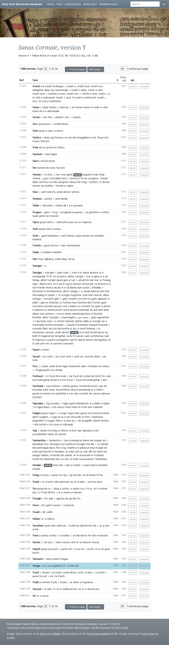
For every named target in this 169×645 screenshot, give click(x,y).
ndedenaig (78, 313)
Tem (35, 192)
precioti (96, 413)
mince (67, 492)
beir (74, 430)
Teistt (36, 349)
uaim (50, 205)
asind (86, 272)
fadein (44, 455)
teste (46, 349)
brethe (49, 324)
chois (43, 321)
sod (44, 101)
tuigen (51, 420)
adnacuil (84, 447)
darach (84, 525)
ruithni (105, 212)
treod (49, 481)
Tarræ (71, 259)
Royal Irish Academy (98, 633)
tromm (56, 505)
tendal (36, 469)
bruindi (98, 313)
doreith (48, 306)
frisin (68, 407)
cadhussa (67, 589)
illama (43, 283)
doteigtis (55, 444)
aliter (44, 280)
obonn (74, 389)
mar (90, 295)
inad (92, 465)
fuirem (97, 302)
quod (49, 147)
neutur (54, 245)
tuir (88, 276)
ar (109, 339)
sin (103, 321)
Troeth (36, 245)
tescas (66, 542)
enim (77, 413)
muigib (81, 444)
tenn (62, 107)
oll (65, 306)
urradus (55, 403)
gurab (72, 498)
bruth (58, 309)
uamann (78, 205)
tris (64, 380)
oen (42, 313)
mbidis (104, 444)
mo (100, 366)
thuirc (106, 366)
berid (66, 309)
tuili (47, 272)
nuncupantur (86, 459)
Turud (36, 356)
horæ (52, 161)
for (103, 376)
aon (90, 407)
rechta (49, 287)
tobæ (59, 205)
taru (50, 130)
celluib (68, 455)
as (51, 182)
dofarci (54, 380)
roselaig (73, 440)
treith (91, 90)
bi (71, 336)
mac (40, 259)
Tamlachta (39, 440)
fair (94, 525)
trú (41, 576)
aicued (57, 306)
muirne (98, 295)
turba (57, 229)
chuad (90, 589)
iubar (45, 107)
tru (46, 498)
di (91, 309)
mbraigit (68, 424)
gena (97, 276)
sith (38, 97)
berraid (80, 535)
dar (58, 459)
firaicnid (53, 302)
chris (68, 420)
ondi (34, 451)
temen (75, 192)
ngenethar (103, 317)
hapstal (40, 339)
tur (44, 356)
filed (44, 328)
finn (87, 417)
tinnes (79, 107)
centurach (87, 283)
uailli (49, 512)
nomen (41, 167)
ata (34, 492)
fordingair (58, 86)
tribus (60, 147)
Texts (59, 4)
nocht (90, 549)
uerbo (76, 488)
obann (43, 430)
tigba (66, 403)
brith (98, 376)
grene (78, 212)
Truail (35, 512)
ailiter (71, 276)
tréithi (85, 93)
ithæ (102, 174)
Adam (73, 306)
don (76, 393)
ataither (103, 465)
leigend (46, 336)
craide (44, 366)
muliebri (47, 252)
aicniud (94, 272)
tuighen (43, 417)
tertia (44, 161)
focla (52, 376)
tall (76, 565)
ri (75, 86)
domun (77, 283)
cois (54, 328)
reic (45, 117)
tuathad (99, 455)
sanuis (76, 117)
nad (107, 336)
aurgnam (63, 182)
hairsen (77, 492)
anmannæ (84, 389)
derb (106, 309)
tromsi (67, 505)
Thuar (100, 137)
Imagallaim (83, 137)
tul (49, 549)
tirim (68, 356)
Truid (35, 481)
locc (47, 182)
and (64, 178)
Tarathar (38, 525)
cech (41, 182)
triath (70, 86)
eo (67, 107)
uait (101, 386)
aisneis (59, 117)
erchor (94, 386)
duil (100, 309)
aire (105, 380)
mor (46, 444)
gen (52, 272)
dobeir (79, 321)
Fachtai (67, 302)
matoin (54, 216)
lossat (63, 582)
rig (51, 137)
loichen (105, 420)
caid (87, 336)
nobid (35, 459)
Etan (58, 366)
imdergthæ (43, 380)
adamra (39, 309)
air (64, 525)
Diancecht (74, 366)
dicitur (106, 182)
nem (63, 245)
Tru (34, 488)
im (74, 444)
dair (53, 525)
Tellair (36, 518)
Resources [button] (89, 4)
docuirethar (63, 389)
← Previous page (76, 69)
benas (92, 475)
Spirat (81, 339)
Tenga (36, 565)
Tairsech (37, 559)
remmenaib (61, 90)
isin (74, 137)
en (59, 417)
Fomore (58, 137)
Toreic (36, 117)
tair (91, 280)
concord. (144, 86)
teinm (86, 107)
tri (47, 376)
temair (36, 185)
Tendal (36, 465)
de (40, 111)
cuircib (42, 424)
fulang (107, 280)
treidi (48, 86)
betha (51, 309)
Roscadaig (38, 295)
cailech (96, 420)
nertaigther (100, 339)
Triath (36, 86)
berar (101, 332)
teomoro (75, 178)
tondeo (65, 535)
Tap (34, 430)
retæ (52, 389)
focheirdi (84, 386)
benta (47, 393)
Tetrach (44, 141)
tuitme (103, 488)
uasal (50, 339)
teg (67, 283)
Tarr (35, 259)
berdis (56, 455)
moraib (90, 444)
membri (99, 235)
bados (52, 107)
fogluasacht (43, 370)
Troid (35, 572)
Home (50, 4)
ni (46, 295)
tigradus (87, 430)
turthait (37, 397)
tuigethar (76, 295)
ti (88, 488)
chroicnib (76, 417)
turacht (83, 393)
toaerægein (68, 317)
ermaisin (37, 389)
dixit (89, 302)
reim (100, 90)
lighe (54, 154)
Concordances (73, 4)
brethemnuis (54, 291)
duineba (59, 451)
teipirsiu (87, 222)
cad (37, 343)
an (56, 434)
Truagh (36, 498)
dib (90, 451)
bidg (54, 430)
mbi (105, 107)
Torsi (35, 505)
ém (36, 529)
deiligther (38, 90)
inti (54, 407)
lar (101, 475)
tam (66, 440)
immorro (103, 283)
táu (67, 117)
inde (63, 376)
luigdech (87, 174)
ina (52, 90)
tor (43, 505)
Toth (35, 235)
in (92, 107)
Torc (35, 124)
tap (79, 430)
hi (73, 505)
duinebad (37, 444)
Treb (35, 147)
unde (60, 192)
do (106, 276)
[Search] (145, 4)
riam (49, 321)
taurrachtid (53, 386)
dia (36, 424)
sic (54, 283)
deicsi (72, 182)
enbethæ (83, 309)
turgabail (65, 212)
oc (101, 280)
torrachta (38, 306)
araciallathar (39, 434)
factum (60, 167)
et (71, 459)
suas (56, 424)
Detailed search (108, 4)
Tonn (35, 535)
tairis (59, 542)
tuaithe (48, 185)
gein (46, 212)
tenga (35, 280)
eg (64, 447)
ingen (65, 366)
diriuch (87, 542)
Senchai (81, 302)
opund (62, 434)
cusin (86, 465)
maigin (98, 440)
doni (99, 481)
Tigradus (37, 403)
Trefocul (37, 376)
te (45, 174)
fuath (72, 525)
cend (82, 328)
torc (100, 86)
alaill (34, 302)
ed (60, 283)
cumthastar (96, 336)
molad (87, 376)
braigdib (87, 420)
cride (96, 107)
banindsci (53, 235)
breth (94, 332)
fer (89, 535)
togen (51, 413)
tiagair (64, 559)
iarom (96, 393)
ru (49, 488)
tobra (50, 222)
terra (45, 595)
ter (60, 475)
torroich (82, 298)
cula (108, 376)
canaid (70, 324)
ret (47, 343)
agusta (60, 498)
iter (107, 137)
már (96, 280)
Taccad (36, 589)
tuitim (65, 488)
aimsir (107, 306)
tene (47, 154)
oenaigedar (39, 276)
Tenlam (37, 198)
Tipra (35, 222)
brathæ (36, 317)
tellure (50, 518)
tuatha (69, 444)
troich (61, 576)
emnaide (58, 324)
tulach (51, 295)
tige (34, 283)
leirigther (60, 336)
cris (51, 424)
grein (42, 216)
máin (74, 407)
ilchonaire (37, 291)
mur (50, 174)
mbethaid (49, 459)
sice (107, 525)
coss (58, 313)
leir (52, 336)
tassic (51, 434)
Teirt (35, 161)
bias (87, 313)
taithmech (49, 97)
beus (52, 447)
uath (78, 97)
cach (43, 192)
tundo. (53, 535)
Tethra (36, 137)
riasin (35, 216)
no (79, 222)
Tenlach (37, 154)
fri (47, 276)
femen (71, 235)
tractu (45, 475)
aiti (97, 430)
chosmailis (38, 324)
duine (68, 313)
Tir (34, 595)
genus (83, 413)
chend (60, 321)
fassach (93, 324)
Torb (35, 229)
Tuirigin (37, 265)
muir (86, 86)
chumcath (85, 455)
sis (73, 420)
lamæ (64, 198)
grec (46, 178)
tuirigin (79, 276)
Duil (107, 291)
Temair (36, 174)
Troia (44, 492)
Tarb (35, 130)
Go (164, 4)
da (94, 137)
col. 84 (132, 350)
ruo (82, 488)
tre (92, 306)
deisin (35, 313)
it (62, 287)
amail (81, 280)
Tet (34, 167)
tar (45, 542)
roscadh (37, 328)
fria (58, 447)
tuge (54, 417)
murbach (102, 535)
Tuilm (35, 252)
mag (84, 182)
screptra (61, 276)
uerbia (66, 386)
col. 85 (132, 475)
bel (72, 565)
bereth (47, 451)
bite (58, 376)
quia (78, 235)
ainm (47, 137)
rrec (71, 393)
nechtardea (73, 245)
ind (34, 380)
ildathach (97, 417)
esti (49, 283)
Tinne (35, 107)
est (70, 137)
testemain (38, 332)
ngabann (57, 565)
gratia (74, 386)
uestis (105, 413)
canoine (49, 332)
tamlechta (55, 440)
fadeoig (90, 328)
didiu (47, 90)
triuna (35, 141)
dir (44, 512)
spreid (48, 198)
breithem (82, 324)
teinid (77, 465)
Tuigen (36, 413)
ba (94, 451)
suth (49, 356)
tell (44, 205)
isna (92, 447)
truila (54, 582)
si (33, 529)
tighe (70, 185)
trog (54, 212)
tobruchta (62, 222)
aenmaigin (43, 447)
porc (48, 124)
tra (42, 86)
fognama (87, 582)
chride (58, 370)
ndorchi (51, 192)
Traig (35, 475)
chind (99, 389)
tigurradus (43, 407)
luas (93, 481)
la (56, 576)
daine (86, 440)
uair (85, 451)
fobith (71, 447)
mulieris (36, 239)
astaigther (62, 339)
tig (47, 403)
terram (77, 475)
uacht (64, 549)
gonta (35, 393)
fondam (93, 366)
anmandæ (53, 111)
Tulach (36, 549)
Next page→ (95, 69)
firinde (41, 287)
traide (81, 481)
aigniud (102, 298)
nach (87, 332)
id (82, 178)
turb (48, 229)
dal (61, 465)
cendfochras (61, 124)
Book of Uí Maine (50, 633)
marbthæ (60, 393)
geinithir (94, 212)
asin (79, 287)
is (101, 276)
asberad (64, 481)
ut (66, 137)
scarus (60, 407)
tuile (85, 295)
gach (44, 235)
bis (87, 280)
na (42, 185)
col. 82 (132, 86)
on (43, 481)
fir (81, 272)
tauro (59, 130)
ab (40, 147)
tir (33, 97)
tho (50, 117)
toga (63, 413)
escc (50, 542)
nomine (45, 582)
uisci (71, 222)
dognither (38, 420)
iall (64, 205)
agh (51, 498)
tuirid (86, 287)
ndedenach (82, 403)
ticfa (80, 572)
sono (52, 167)
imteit (86, 306)
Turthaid (37, 386)
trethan (52, 93)
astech (56, 559)
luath (59, 572)
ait (45, 576)
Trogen (36, 212)
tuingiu (74, 291)
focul (76, 376)
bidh (34, 336)
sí (75, 549)
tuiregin (53, 317)
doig (56, 488)
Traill (35, 582)
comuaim (68, 343)
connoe (49, 313)
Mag (64, 259)
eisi (67, 459)
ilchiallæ (96, 287)
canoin (80, 336)
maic (95, 174)
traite (88, 572)
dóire (76, 582)
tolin (65, 272)
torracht (49, 298)
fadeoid (69, 321)
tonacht (72, 298)
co (101, 107)
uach (55, 549)
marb (35, 111)
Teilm (35, 205)
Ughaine (48, 259)
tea (63, 174)
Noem (89, 339)
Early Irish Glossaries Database (22, 4)
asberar (95, 291)
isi (96, 283)
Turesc (36, 542)
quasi (41, 124)
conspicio (93, 178)
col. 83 (132, 192)
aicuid (57, 287)
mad (71, 451)
